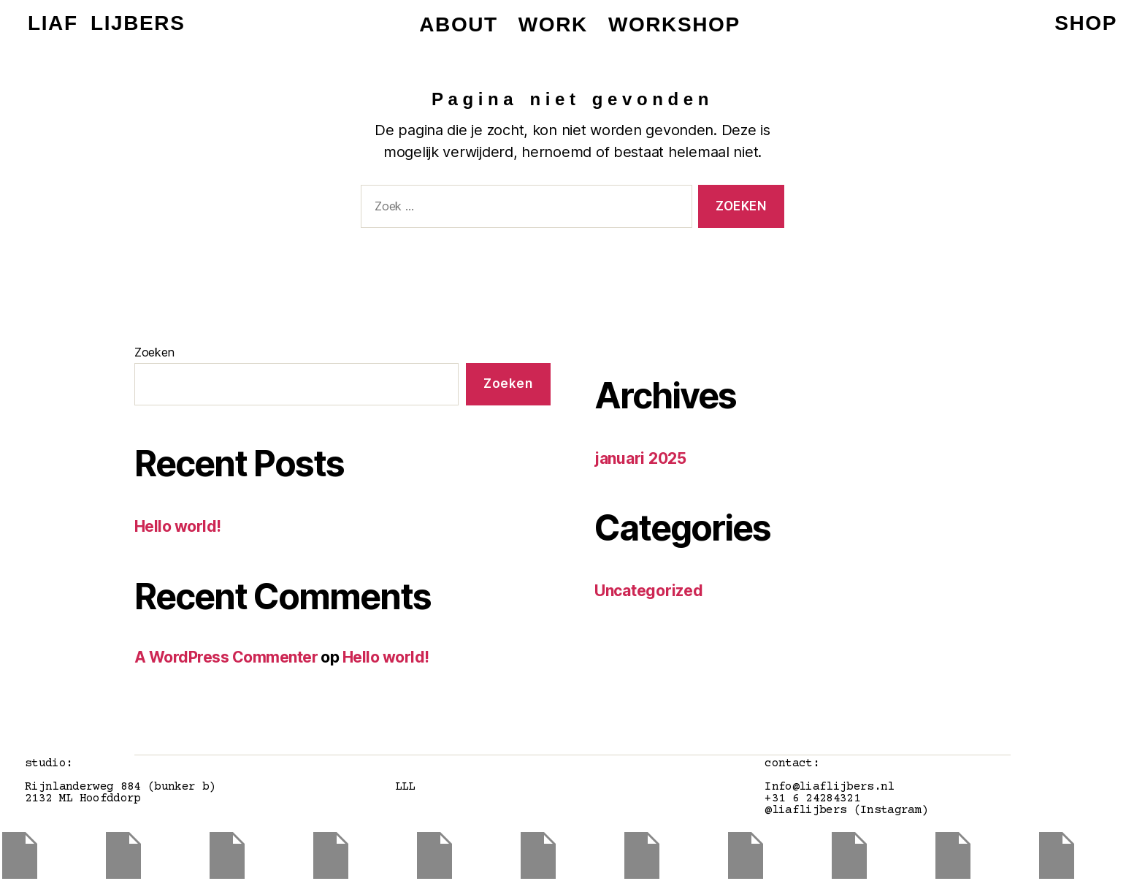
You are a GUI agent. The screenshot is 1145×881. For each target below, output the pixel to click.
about (458, 24)
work (553, 24)
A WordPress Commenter (226, 657)
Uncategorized (648, 590)
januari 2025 (640, 458)
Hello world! (177, 526)
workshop (674, 24)
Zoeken (154, 352)
